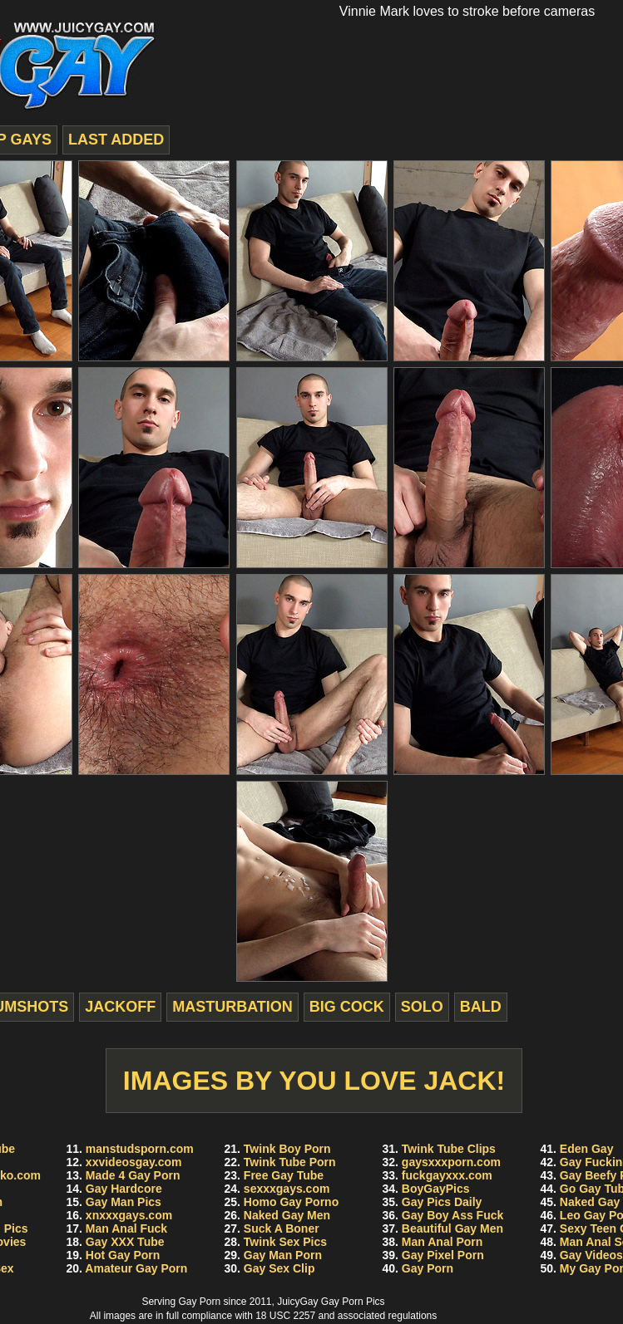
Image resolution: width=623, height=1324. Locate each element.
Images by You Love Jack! (314, 1081)
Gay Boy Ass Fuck (452, 1215)
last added (116, 139)
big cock (346, 1006)
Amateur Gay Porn (136, 1268)
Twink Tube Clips (449, 1148)
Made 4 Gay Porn (133, 1175)
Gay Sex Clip (279, 1268)
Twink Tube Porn (290, 1162)
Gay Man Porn (283, 1255)
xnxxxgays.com (129, 1215)
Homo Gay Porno (291, 1202)
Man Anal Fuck (126, 1228)
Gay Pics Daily (442, 1202)
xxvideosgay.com (134, 1162)
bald (481, 1006)
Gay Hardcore (124, 1188)
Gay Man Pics (123, 1202)
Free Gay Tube (284, 1175)
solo (422, 1006)
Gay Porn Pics (353, 1301)
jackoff (120, 1006)
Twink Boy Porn (287, 1148)
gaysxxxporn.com (451, 1162)
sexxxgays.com (287, 1188)
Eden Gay (587, 1148)
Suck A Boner (281, 1228)
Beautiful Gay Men (452, 1228)
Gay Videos (591, 1255)
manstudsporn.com (140, 1148)
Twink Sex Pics (285, 1241)
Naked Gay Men (287, 1215)
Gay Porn (427, 1268)
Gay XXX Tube (125, 1241)
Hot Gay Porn (123, 1255)
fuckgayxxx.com (447, 1175)
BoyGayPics (436, 1188)
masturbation (232, 1006)
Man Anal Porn (442, 1241)
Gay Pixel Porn (443, 1255)
